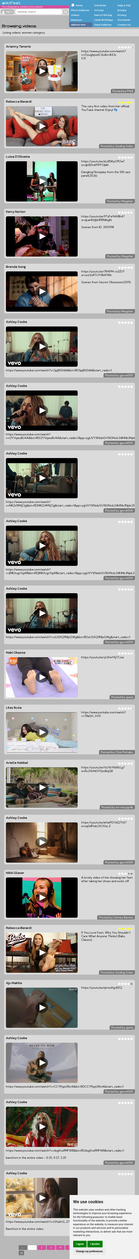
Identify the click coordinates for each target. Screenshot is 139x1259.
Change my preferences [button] (89, 1251)
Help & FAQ (124, 5)
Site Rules (100, 5)
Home (79, 5)
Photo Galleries (80, 10)
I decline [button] (95, 1244)
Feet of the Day (103, 15)
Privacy (122, 15)
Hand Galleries (103, 25)
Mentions (76, 20)
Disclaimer (123, 20)
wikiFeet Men (78, 25)
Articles (99, 10)
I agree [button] (80, 1244)
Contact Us (124, 25)
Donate (121, 10)
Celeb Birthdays (103, 20)
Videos (75, 15)
